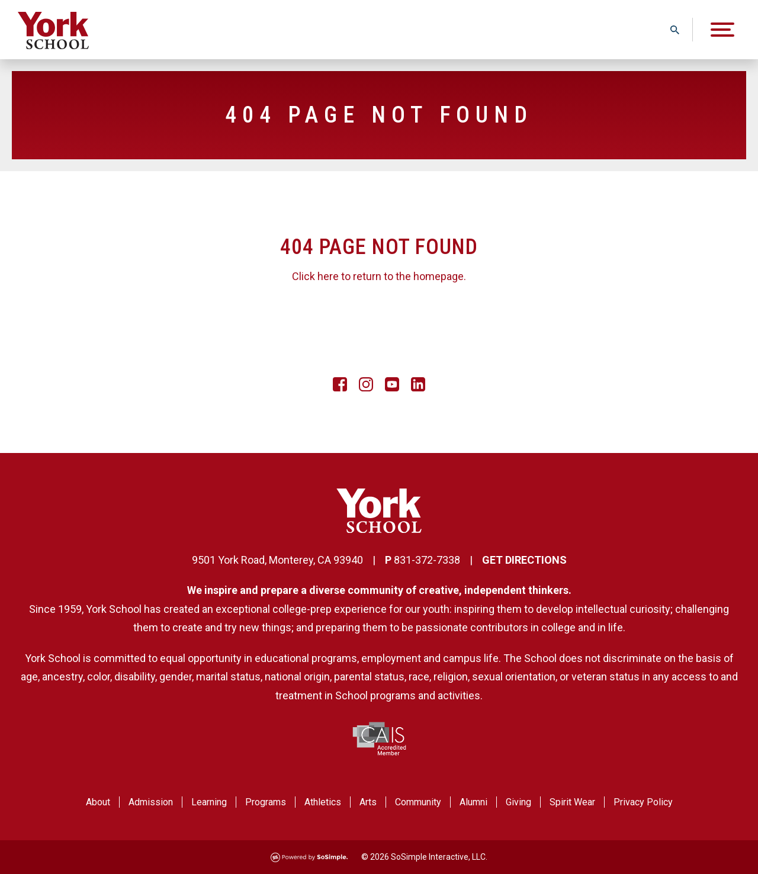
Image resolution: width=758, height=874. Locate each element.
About (98, 802)
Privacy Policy (643, 802)
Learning (209, 802)
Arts (368, 802)
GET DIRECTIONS (524, 560)
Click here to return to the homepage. (379, 276)
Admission (151, 802)
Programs (265, 802)
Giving (518, 802)
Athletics (322, 802)
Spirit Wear (572, 802)
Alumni (473, 802)
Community (418, 802)
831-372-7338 (427, 560)
